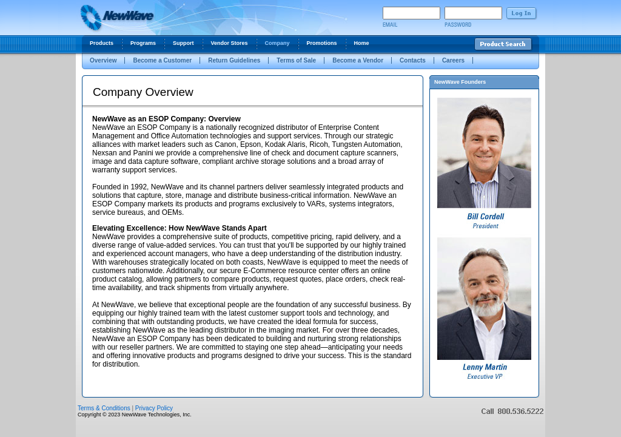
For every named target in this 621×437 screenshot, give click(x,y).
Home (361, 43)
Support (183, 43)
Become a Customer (162, 60)
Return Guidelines (234, 60)
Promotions (322, 43)
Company (277, 43)
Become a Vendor (357, 60)
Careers (453, 60)
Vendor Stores (229, 43)
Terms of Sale (296, 60)
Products (101, 43)
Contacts (413, 60)
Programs (143, 43)
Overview (103, 60)
